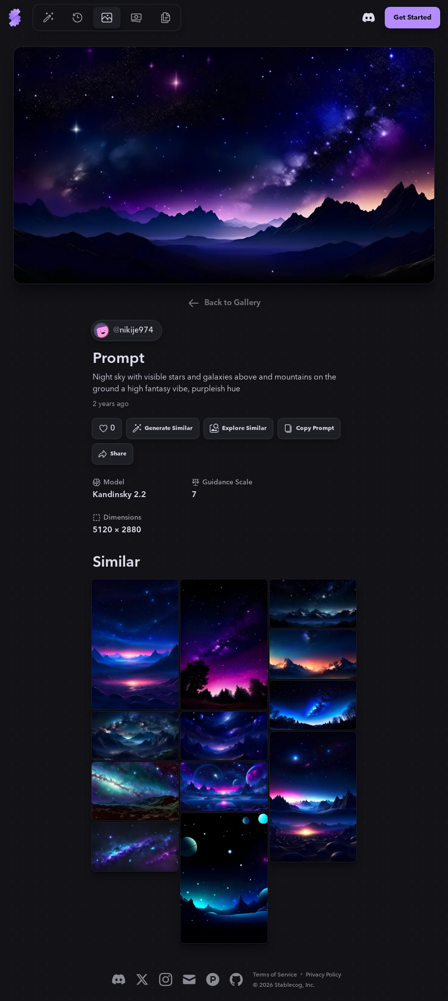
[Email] (189, 979)
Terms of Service (275, 975)
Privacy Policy (323, 975)
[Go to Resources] (165, 17)
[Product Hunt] (212, 979)
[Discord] (368, 17)
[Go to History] (77, 17)
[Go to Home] (14, 17)
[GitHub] (236, 979)
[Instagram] (165, 979)
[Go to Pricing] (136, 17)
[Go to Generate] (48, 17)
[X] (142, 979)
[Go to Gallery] (107, 17)
